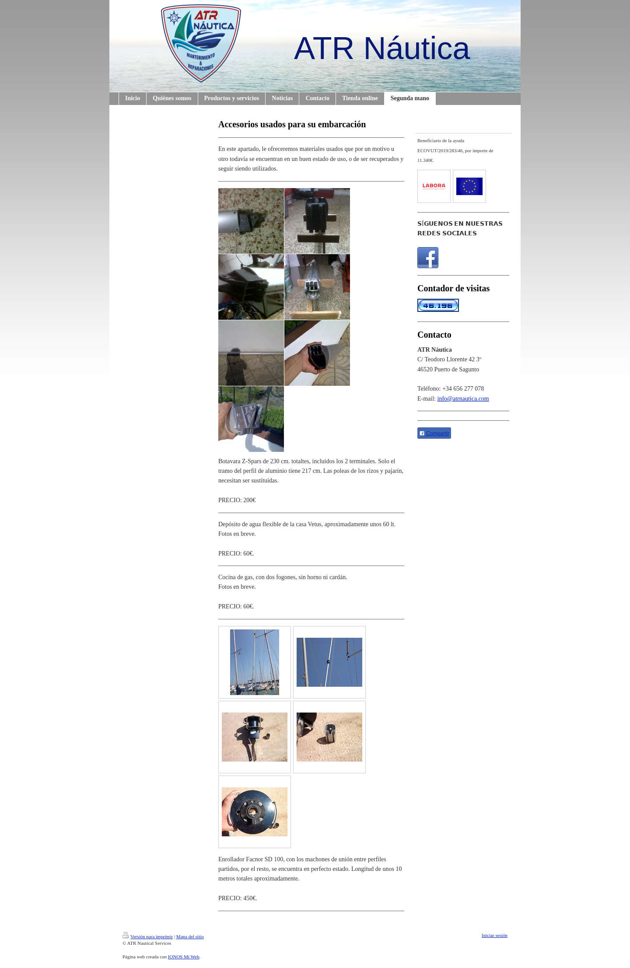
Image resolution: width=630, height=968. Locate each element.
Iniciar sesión (495, 935)
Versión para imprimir (147, 936)
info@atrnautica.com (463, 398)
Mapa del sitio (190, 936)
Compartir (434, 433)
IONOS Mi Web (184, 956)
